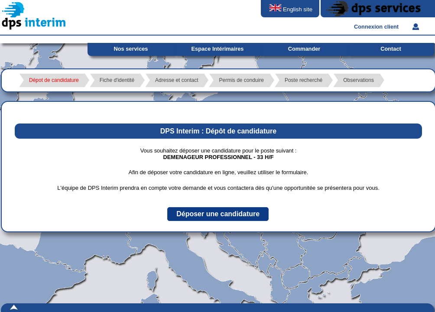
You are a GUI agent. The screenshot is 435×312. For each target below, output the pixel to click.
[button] (218, 214)
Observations (358, 80)
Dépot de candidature (54, 80)
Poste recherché (303, 80)
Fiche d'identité (117, 80)
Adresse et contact (176, 80)
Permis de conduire (241, 80)
